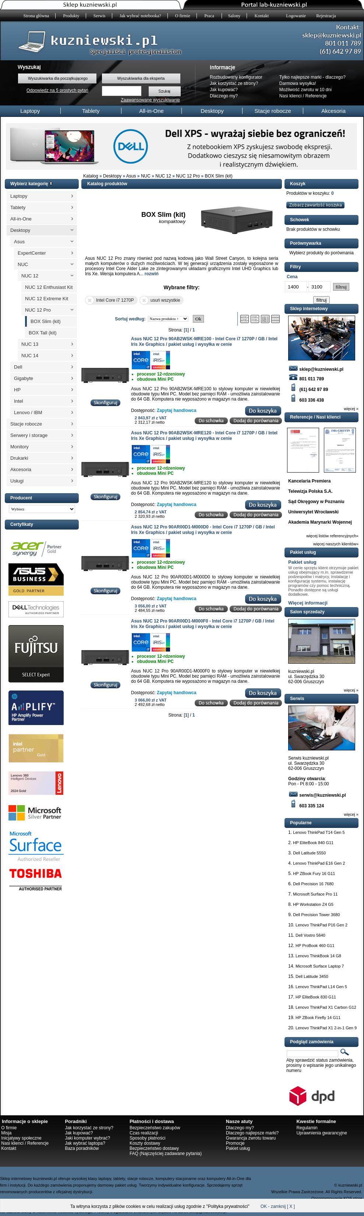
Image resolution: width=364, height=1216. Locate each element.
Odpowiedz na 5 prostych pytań (57, 90)
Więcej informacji (308, 603)
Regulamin (306, 1127)
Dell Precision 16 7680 (313, 884)
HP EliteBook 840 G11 (313, 842)
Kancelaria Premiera (309, 481)
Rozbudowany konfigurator (236, 77)
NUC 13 (29, 344)
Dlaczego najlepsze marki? (252, 1133)
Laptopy (30, 111)
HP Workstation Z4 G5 (313, 904)
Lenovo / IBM (28, 412)
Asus (131, 176)
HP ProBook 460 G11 (315, 945)
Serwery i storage (28, 435)
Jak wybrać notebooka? (140, 15)
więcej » (351, 408)
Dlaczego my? (224, 95)
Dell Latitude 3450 (312, 976)
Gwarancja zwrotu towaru (251, 1138)
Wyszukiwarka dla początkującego (58, 78)
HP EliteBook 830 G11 (316, 997)
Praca (209, 15)
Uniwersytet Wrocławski (313, 511)
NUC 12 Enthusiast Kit (49, 287)
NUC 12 (163, 176)
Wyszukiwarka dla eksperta (141, 78)
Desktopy (212, 111)
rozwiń (152, 273)
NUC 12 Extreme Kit (46, 298)
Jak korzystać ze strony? (234, 83)
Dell (18, 367)
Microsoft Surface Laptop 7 (320, 966)
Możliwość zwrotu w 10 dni (305, 89)
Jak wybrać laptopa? (85, 1143)
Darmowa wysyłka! (297, 83)
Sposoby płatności (147, 1138)
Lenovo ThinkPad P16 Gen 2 (321, 925)
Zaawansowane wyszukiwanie (150, 100)
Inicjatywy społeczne (21, 1138)
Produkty (71, 15)
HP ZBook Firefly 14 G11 (318, 1017)
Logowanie (296, 15)
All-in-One (151, 111)
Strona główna (36, 15)
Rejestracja (326, 15)
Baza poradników (82, 1148)
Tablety (91, 111)
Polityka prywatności (228, 1206)
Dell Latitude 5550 (309, 853)
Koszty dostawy (145, 1143)
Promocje (235, 1143)
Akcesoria (333, 111)
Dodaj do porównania (256, 420)
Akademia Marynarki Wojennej (320, 522)
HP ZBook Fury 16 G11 (314, 873)
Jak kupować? (224, 89)
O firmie (182, 15)
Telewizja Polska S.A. (310, 491)
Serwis (99, 15)
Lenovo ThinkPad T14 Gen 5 (318, 832)
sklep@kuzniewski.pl (315, 369)
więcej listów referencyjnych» (332, 536)
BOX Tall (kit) (43, 333)
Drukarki (19, 458)
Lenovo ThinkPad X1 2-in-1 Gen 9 (326, 1028)
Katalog (90, 176)
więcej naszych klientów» (335, 544)
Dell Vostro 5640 (310, 935)
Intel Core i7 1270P (109, 300)
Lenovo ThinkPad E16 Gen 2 (319, 863)
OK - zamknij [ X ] (278, 1206)
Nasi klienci (290, 95)
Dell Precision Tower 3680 (316, 914)
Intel (18, 401)
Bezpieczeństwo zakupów (155, 1127)
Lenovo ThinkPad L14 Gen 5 (321, 986)
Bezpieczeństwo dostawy (154, 1148)
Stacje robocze (273, 111)
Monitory (19, 446)
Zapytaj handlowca (176, 410)
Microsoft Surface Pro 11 (315, 894)
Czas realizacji (144, 1133)
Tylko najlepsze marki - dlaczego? (312, 77)
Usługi (17, 481)
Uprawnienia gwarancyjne (321, 1133)
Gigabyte (23, 378)
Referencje (316, 95)
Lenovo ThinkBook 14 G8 (318, 956)
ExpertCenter (32, 253)
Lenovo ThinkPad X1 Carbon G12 (326, 1007)
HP (17, 389)
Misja (6, 1133)
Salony (234, 15)
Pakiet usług (302, 562)
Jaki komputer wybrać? (87, 1138)
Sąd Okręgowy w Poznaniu (316, 501)
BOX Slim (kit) (218, 176)
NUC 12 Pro (188, 176)
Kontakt (262, 15)
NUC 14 (29, 355)
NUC (146, 176)
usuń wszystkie (159, 300)
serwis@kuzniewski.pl (317, 795)
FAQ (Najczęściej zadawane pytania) (166, 1153)
